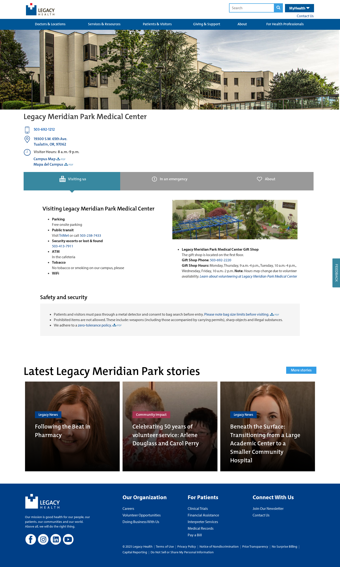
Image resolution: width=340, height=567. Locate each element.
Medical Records (200, 528)
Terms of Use (165, 546)
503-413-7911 (62, 246)
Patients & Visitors (157, 24)
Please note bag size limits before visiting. (236, 314)
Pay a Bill (195, 535)
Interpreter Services (203, 521)
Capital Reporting (135, 552)
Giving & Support (206, 24)
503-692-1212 (44, 129)
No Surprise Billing (284, 546)
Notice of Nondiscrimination (219, 546)
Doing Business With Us (141, 521)
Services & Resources (104, 24)
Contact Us (305, 15)
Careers (128, 508)
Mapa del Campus (48, 164)
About (242, 24)
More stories (301, 370)
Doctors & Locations (50, 24)
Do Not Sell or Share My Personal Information (182, 552)
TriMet (64, 235)
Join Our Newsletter (268, 508)
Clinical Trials (198, 508)
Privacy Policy (186, 546)
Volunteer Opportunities (142, 515)
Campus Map (44, 158)
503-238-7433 (90, 235)
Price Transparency (255, 546)
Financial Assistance (203, 515)
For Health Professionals (285, 24)
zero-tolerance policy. (94, 325)
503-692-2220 (220, 260)
